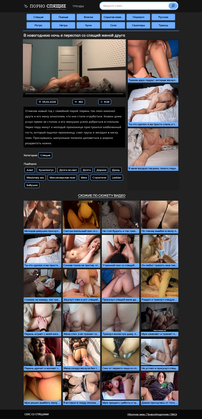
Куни (88, 25)
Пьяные (63, 17)
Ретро (38, 25)
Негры (63, 25)
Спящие (38, 17)
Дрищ (116, 170)
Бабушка (32, 185)
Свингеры (138, 25)
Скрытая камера (114, 17)
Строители (99, 177)
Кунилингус (46, 170)
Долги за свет (68, 170)
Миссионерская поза (62, 177)
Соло (113, 25)
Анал (30, 170)
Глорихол (138, 17)
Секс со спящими (36, 414)
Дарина (101, 170)
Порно (45, 6)
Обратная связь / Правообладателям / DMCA (152, 414)
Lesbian (116, 177)
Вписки (88, 17)
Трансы (163, 25)
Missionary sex (35, 177)
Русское (163, 17)
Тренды (78, 6)
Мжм (84, 177)
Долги (87, 170)
